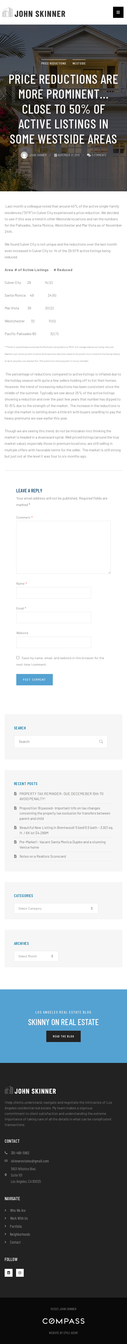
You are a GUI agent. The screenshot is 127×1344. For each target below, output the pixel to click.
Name (21, 583)
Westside (79, 63)
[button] (118, 12)
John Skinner (34, 155)
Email (21, 608)
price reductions (53, 63)
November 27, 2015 (67, 155)
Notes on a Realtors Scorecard (43, 856)
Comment (24, 517)
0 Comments (99, 155)
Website (22, 633)
